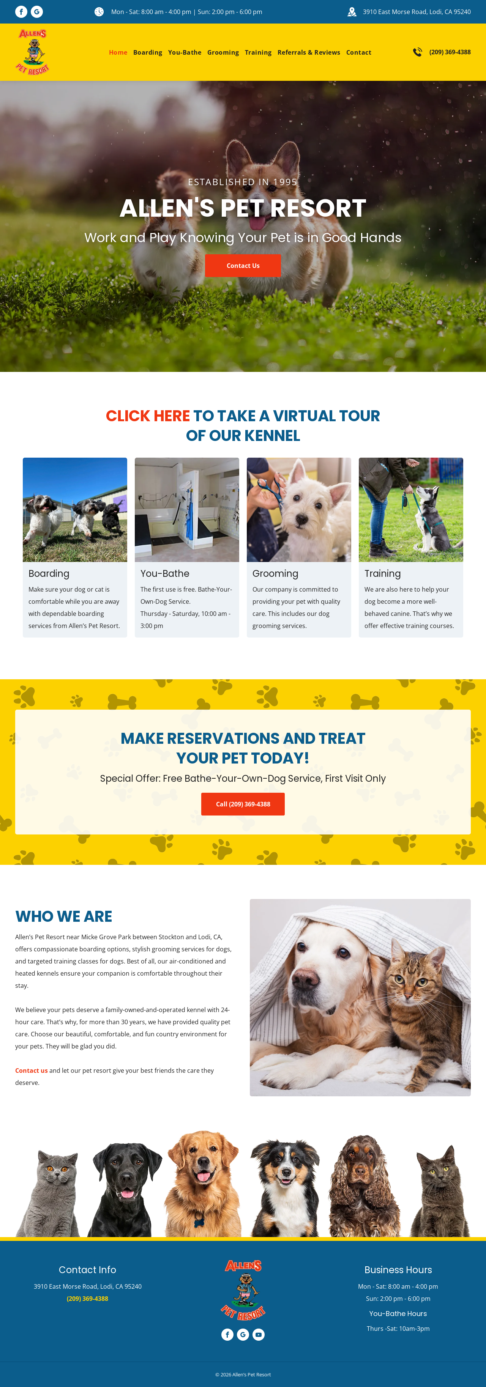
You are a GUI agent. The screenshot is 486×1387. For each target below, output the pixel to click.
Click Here (148, 416)
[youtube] (258, 1336)
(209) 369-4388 (450, 52)
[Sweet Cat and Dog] (360, 997)
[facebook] (21, 13)
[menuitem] (115, 52)
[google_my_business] (37, 13)
